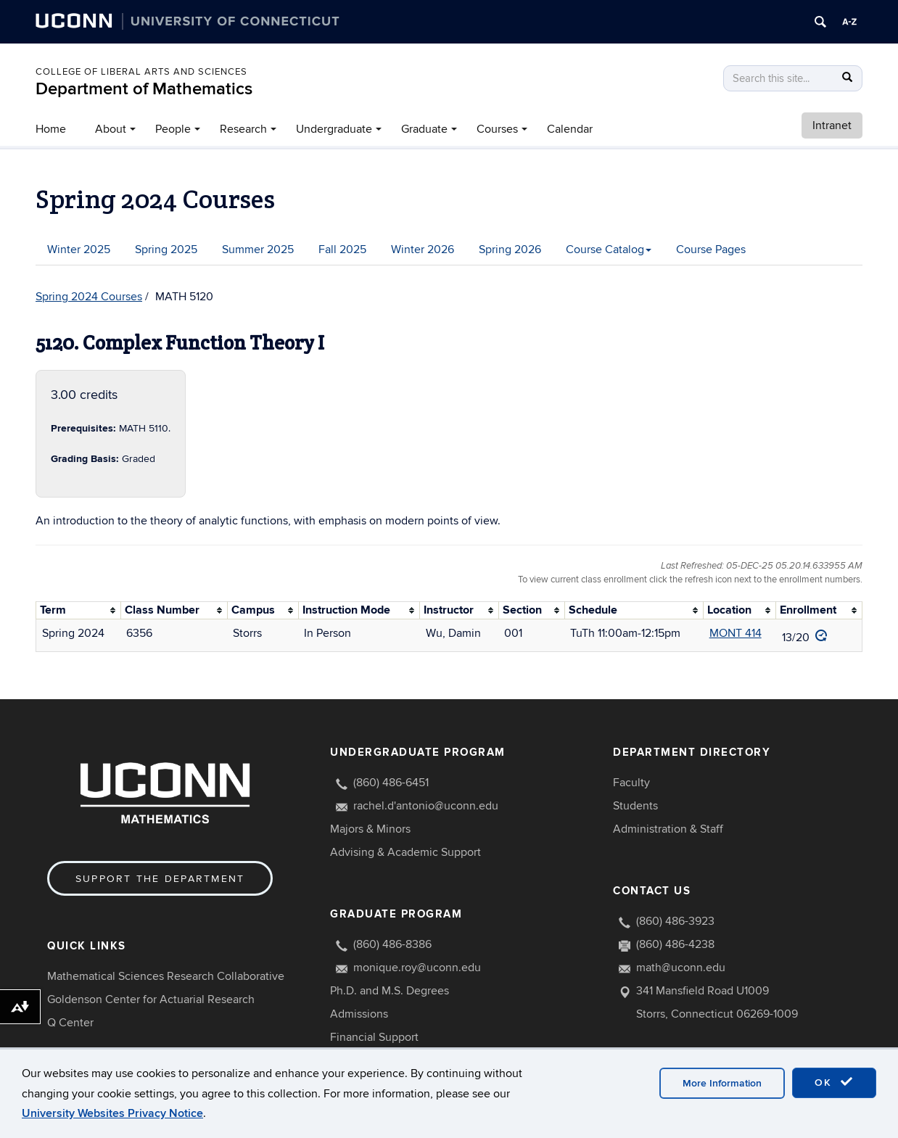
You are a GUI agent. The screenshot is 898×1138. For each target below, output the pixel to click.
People (173, 129)
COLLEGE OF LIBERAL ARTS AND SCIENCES (141, 72)
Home (51, 129)
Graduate (424, 129)
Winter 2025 (78, 249)
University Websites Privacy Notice (112, 1113)
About (110, 129)
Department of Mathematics (144, 88)
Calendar (570, 129)
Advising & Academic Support (405, 852)
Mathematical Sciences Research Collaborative (165, 976)
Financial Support (374, 1037)
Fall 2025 (342, 249)
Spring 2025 (166, 249)
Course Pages (711, 249)
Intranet (832, 125)
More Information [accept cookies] (722, 1083)
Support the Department (159, 879)
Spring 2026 (510, 249)
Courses (497, 129)
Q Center (70, 1022)
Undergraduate (334, 129)
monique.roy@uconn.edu (417, 967)
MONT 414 (735, 633)
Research (243, 129)
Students (635, 806)
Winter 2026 (422, 249)
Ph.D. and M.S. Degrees (389, 991)
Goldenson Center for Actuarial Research (151, 999)
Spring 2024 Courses (89, 296)
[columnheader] (78, 610)
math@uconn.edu (680, 967)
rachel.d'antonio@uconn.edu (425, 806)
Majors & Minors (370, 829)
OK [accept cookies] (834, 1082)
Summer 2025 (258, 249)
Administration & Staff (668, 829)
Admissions (359, 1014)
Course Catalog (608, 249)
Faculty (631, 782)
